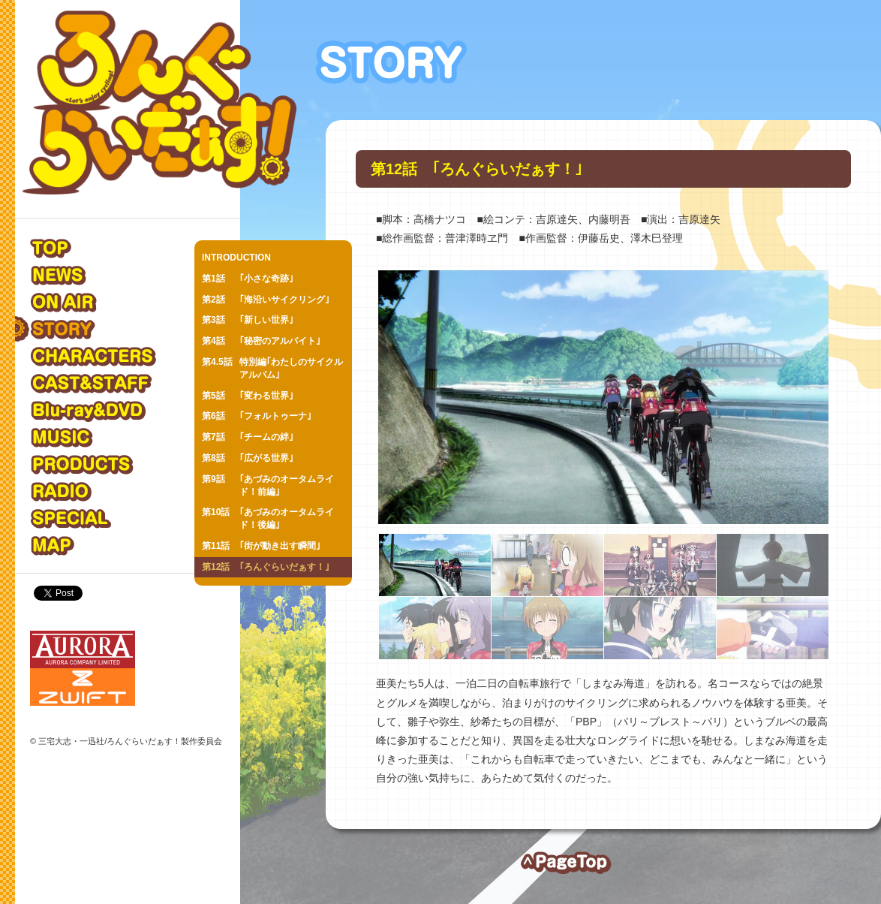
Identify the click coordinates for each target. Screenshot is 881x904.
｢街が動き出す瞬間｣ (261, 546)
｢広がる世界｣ (247, 458)
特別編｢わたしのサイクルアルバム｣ (272, 368)
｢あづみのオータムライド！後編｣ (268, 518)
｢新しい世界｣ (247, 320)
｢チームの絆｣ (247, 437)
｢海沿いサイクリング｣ (265, 300)
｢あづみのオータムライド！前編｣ (268, 485)
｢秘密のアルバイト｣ (261, 341)
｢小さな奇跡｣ (247, 279)
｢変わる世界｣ (247, 396)
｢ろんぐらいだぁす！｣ (265, 567)
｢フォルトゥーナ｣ (256, 416)
